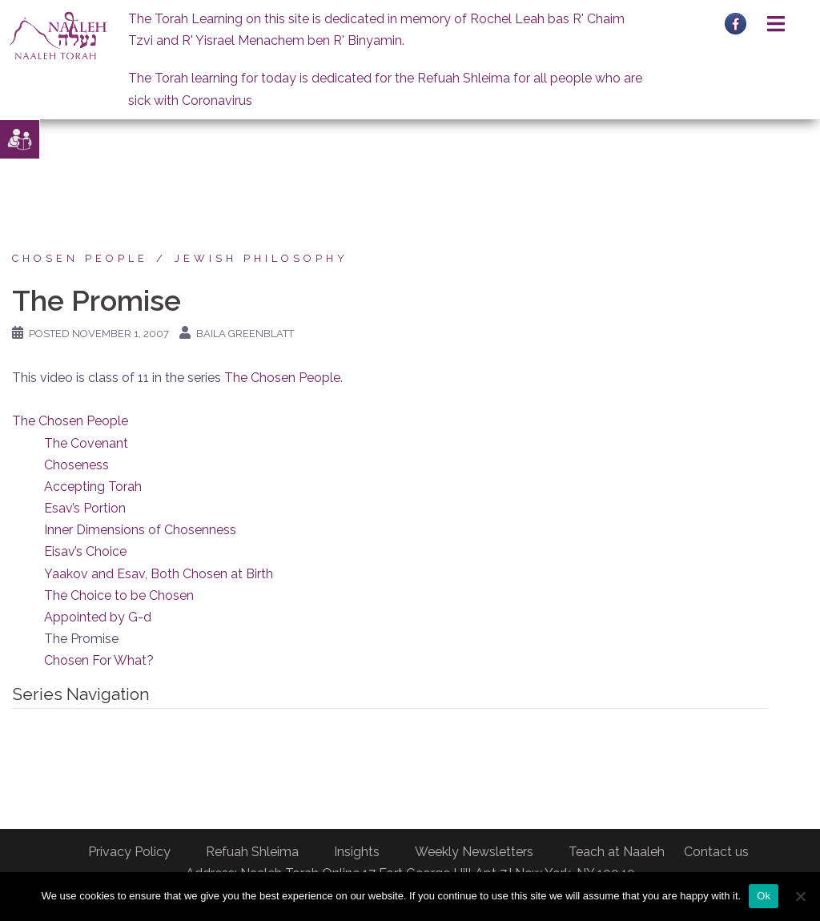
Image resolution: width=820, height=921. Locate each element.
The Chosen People (282, 377)
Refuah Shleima (252, 851)
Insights (357, 851)
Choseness (76, 465)
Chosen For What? (99, 660)
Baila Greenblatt (245, 334)
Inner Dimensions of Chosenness (140, 529)
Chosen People (80, 258)
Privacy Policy (129, 851)
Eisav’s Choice (85, 551)
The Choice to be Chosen (119, 595)
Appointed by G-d (97, 617)
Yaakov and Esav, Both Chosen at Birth (158, 573)
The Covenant (86, 443)
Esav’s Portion (85, 508)
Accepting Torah (93, 486)
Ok (763, 896)
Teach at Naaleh (617, 851)
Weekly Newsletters (474, 851)
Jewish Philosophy (261, 258)
